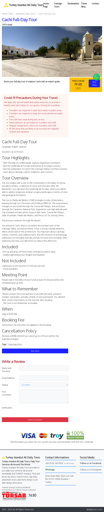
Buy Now (35, 351)
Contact (95, 3)
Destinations (73, 3)
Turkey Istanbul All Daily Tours (22, 5)
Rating (5, 385)
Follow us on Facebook (90, 463)
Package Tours (58, 5)
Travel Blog (84, 5)
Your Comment (6, 393)
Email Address (8, 378)
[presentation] (38, 410)
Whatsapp (50, 469)
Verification (7, 407)
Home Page (46, 5)
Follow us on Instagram (90, 469)
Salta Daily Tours (15, 344)
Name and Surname (6, 369)
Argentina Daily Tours (25, 13)
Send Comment (35, 419)
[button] (9, 51)
